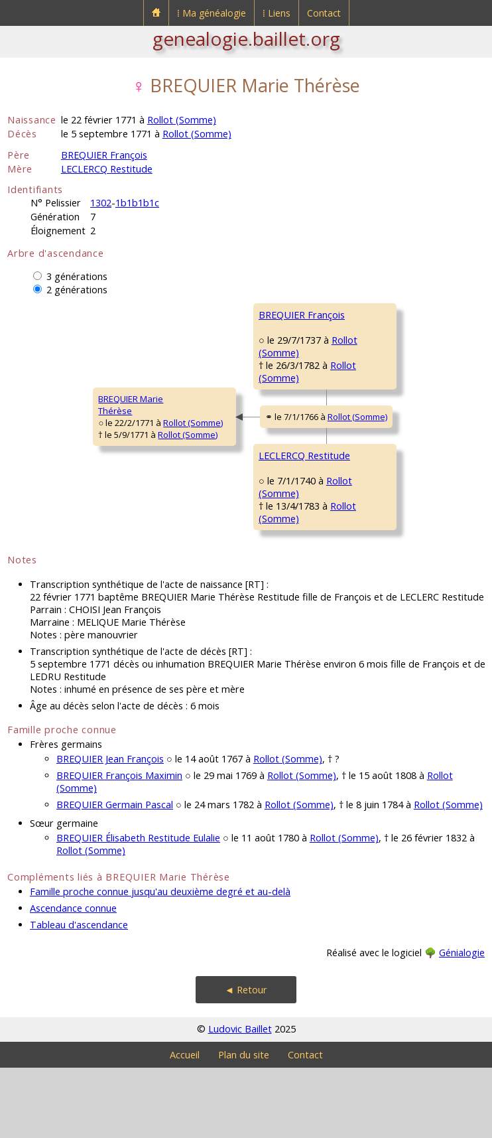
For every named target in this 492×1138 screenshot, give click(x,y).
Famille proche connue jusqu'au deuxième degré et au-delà (160, 962)
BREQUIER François (104, 155)
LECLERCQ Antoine (375, 474)
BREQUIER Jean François (110, 829)
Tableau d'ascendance (79, 995)
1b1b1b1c (137, 202)
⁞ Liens (276, 13)
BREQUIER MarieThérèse (48, 440)
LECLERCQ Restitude (107, 169)
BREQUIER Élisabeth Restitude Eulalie (138, 908)
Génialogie (462, 1023)
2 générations (76, 289)
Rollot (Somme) (181, 119)
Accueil (185, 1125)
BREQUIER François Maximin (119, 845)
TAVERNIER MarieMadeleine (373, 400)
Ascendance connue (73, 978)
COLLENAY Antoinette (381, 553)
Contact (324, 13)
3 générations (76, 276)
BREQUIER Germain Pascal (114, 875)
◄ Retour (246, 1060)
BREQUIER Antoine (375, 314)
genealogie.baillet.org (246, 38)
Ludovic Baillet (240, 1099)
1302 (100, 202)
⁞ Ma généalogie (211, 13)
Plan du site (243, 1125)
